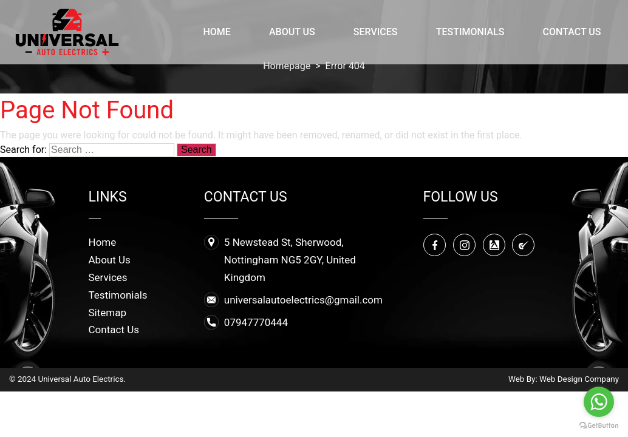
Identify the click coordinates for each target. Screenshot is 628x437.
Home (216, 32)
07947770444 (256, 322)
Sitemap (108, 313)
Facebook (435, 245)
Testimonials (470, 32)
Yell (495, 245)
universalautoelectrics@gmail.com (303, 300)
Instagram (465, 245)
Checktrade (524, 245)
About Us (292, 32)
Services (375, 32)
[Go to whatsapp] (599, 402)
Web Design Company (579, 379)
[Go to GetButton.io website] (598, 425)
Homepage (286, 66)
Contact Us (572, 32)
